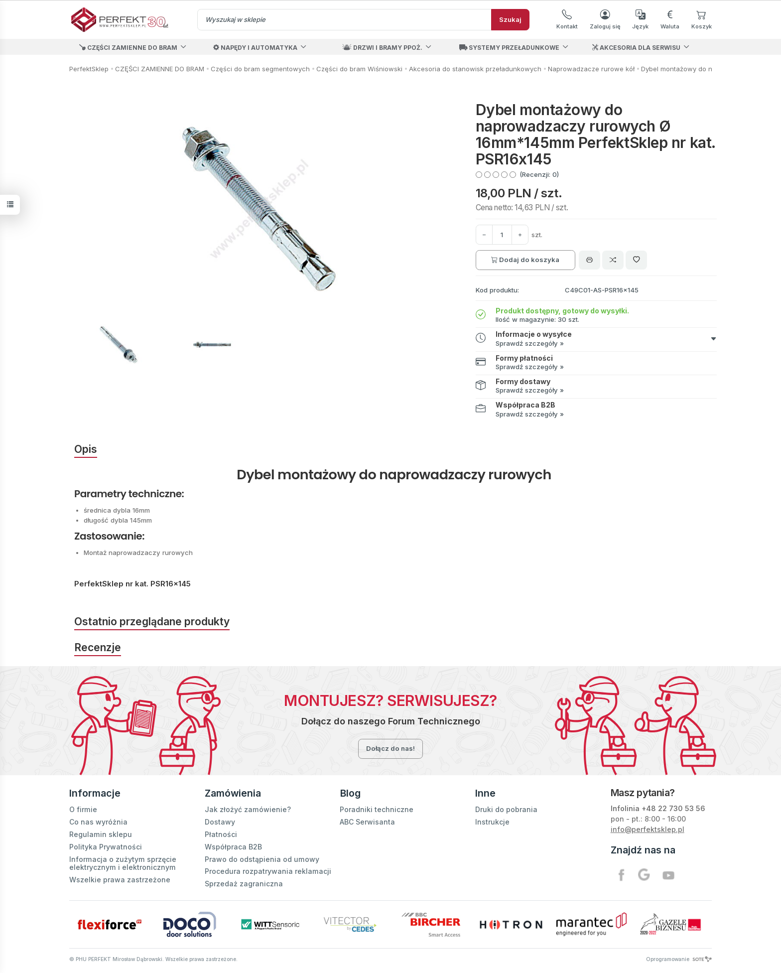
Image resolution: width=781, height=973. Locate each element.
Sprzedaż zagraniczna (244, 883)
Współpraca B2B (233, 846)
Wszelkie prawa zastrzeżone (119, 879)
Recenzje (97, 647)
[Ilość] (502, 235)
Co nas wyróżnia (98, 822)
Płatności (221, 834)
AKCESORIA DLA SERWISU (636, 47)
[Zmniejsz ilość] (520, 235)
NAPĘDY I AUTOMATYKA (255, 47)
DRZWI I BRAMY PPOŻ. (382, 47)
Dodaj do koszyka (525, 260)
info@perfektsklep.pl (647, 829)
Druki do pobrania (506, 809)
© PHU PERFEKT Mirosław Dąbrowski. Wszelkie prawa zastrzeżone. (153, 959)
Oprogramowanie (679, 959)
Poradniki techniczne (376, 809)
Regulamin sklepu (100, 834)
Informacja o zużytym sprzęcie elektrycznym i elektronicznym (122, 862)
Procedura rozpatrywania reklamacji (268, 871)
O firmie (83, 809)
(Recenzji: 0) (539, 174)
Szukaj (510, 19)
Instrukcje (492, 822)
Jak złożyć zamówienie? (248, 809)
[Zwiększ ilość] (484, 235)
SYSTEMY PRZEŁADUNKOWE (509, 47)
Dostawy (220, 822)
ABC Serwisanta (367, 822)
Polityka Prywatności (105, 846)
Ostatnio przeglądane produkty (152, 621)
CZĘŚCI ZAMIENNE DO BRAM (128, 47)
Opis (85, 449)
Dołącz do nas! (390, 748)
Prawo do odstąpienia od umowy (262, 858)
